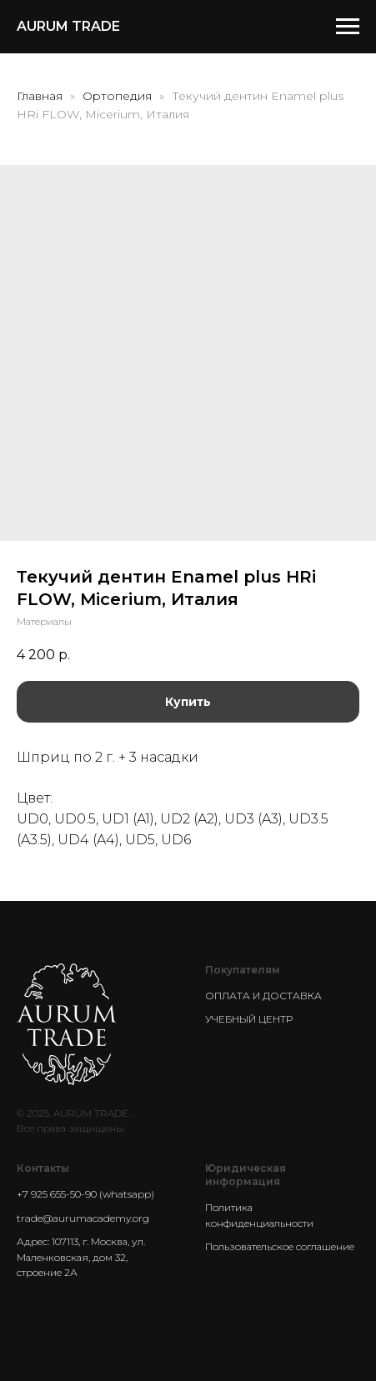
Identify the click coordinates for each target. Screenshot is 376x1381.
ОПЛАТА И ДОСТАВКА (263, 995)
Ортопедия (119, 95)
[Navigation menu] (347, 26)
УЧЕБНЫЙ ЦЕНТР (249, 1019)
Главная (40, 95)
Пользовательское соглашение (279, 1246)
